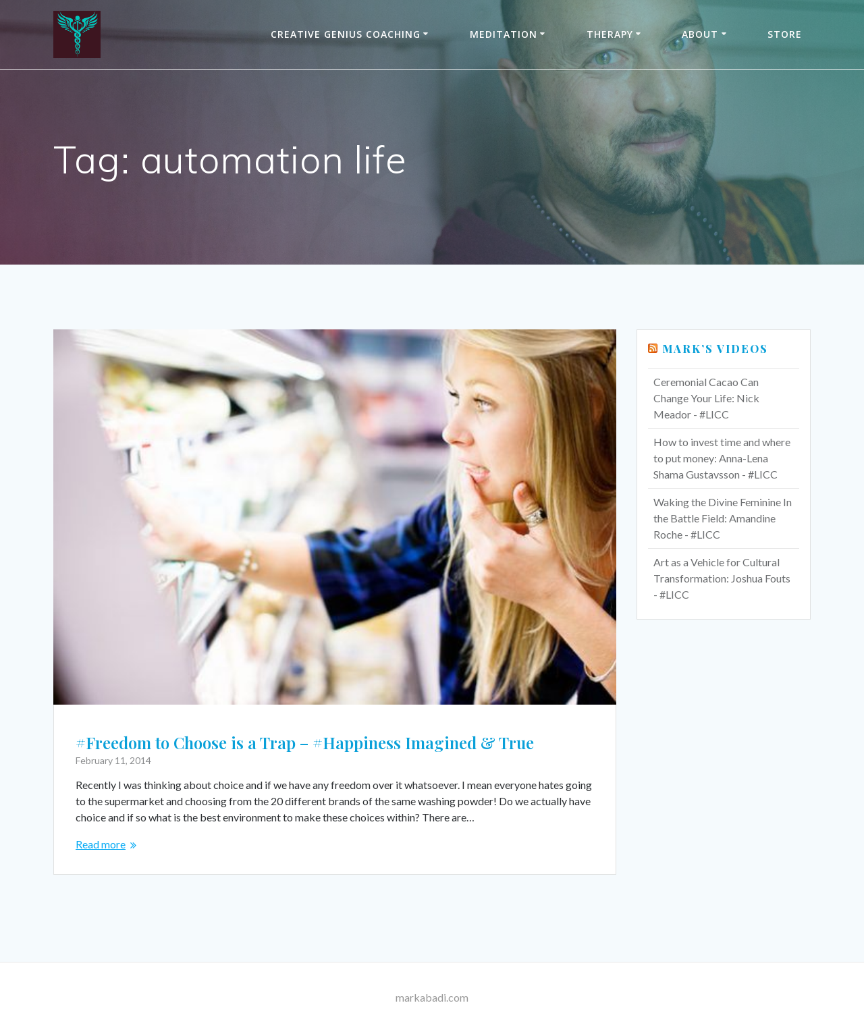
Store (784, 34)
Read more (101, 844)
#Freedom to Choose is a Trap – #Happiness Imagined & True (305, 742)
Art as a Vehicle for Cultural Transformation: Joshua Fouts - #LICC (721, 578)
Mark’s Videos (715, 349)
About (700, 34)
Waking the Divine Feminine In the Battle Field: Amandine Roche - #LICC (722, 518)
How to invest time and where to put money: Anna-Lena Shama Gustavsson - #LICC (721, 458)
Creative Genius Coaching (346, 34)
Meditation (503, 34)
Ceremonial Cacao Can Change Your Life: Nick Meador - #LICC (706, 397)
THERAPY (610, 34)
